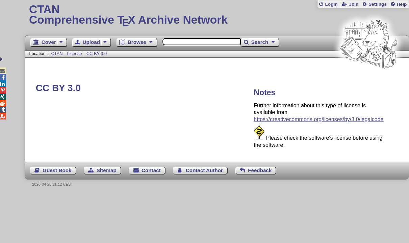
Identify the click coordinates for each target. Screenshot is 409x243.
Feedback (260, 170)
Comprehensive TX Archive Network (217, 15)
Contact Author (204, 170)
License (74, 53)
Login (331, 4)
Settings (377, 4)
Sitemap (107, 170)
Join (353, 4)
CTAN (57, 53)
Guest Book (57, 170)
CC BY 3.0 (96, 53)
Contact (151, 170)
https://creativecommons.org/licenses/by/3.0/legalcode (318, 119)
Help (402, 4)
